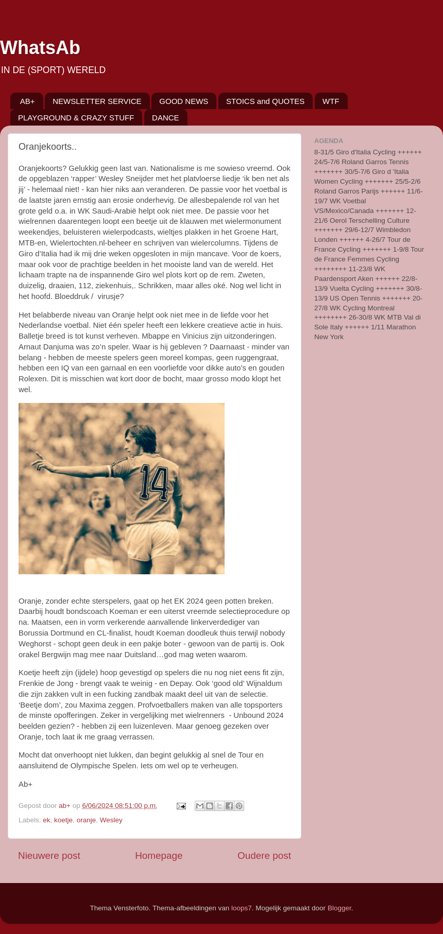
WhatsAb (40, 47)
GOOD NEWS (183, 101)
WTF (330, 101)
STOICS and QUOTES (265, 101)
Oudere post (264, 855)
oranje (86, 820)
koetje (63, 820)
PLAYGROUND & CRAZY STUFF (76, 117)
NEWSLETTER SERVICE (97, 101)
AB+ (27, 101)
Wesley (111, 820)
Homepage (158, 855)
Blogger (339, 908)
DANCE (165, 117)
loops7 (241, 908)
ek (46, 820)
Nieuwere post (49, 855)
